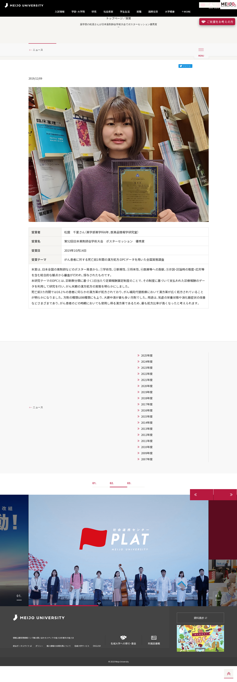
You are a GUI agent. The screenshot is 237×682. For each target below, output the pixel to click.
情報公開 (18, 651)
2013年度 (147, 445)
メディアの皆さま (77, 651)
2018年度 (147, 414)
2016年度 (147, 426)
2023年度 (147, 383)
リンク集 (43, 651)
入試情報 (59, 11)
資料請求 (200, 634)
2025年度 (147, 371)
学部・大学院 (78, 11)
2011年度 (147, 457)
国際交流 (153, 11)
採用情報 (30, 651)
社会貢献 (108, 11)
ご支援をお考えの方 (217, 21)
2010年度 (147, 463)
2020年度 (147, 402)
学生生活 (125, 11)
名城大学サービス (81, 657)
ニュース (39, 65)
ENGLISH (97, 657)
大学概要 (170, 11)
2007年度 (147, 475)
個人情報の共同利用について (59, 657)
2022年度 (147, 390)
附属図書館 (154, 654)
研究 (94, 11)
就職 (139, 11)
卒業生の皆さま (98, 651)
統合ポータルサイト (22, 657)
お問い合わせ (58, 651)
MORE (186, 11)
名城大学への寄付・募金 (123, 654)
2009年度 (147, 469)
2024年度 (147, 377)
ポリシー (39, 657)
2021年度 (147, 396)
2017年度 (147, 420)
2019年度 (147, 408)
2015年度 (147, 432)
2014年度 (147, 438)
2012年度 (147, 451)
